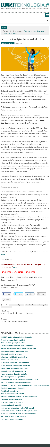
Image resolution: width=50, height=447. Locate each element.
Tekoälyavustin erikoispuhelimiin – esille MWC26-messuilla (17, 408)
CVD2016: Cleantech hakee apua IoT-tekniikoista (17, 313)
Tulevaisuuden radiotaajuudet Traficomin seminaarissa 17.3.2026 (19, 379)
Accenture (12, 305)
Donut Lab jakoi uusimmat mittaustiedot (12, 394)
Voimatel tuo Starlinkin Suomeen (10, 391)
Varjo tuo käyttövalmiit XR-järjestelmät (12, 402)
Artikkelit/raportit (16, 31)
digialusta (20, 305)
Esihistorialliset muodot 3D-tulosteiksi (12, 419)
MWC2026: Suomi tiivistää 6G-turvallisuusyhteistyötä (16, 382)
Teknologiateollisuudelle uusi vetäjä (11, 405)
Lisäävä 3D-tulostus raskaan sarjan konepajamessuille (16, 337)
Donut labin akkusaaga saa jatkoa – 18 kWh (13, 343)
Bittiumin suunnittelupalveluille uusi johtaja (13, 340)
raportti (44, 305)
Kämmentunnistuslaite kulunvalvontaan (14, 321)
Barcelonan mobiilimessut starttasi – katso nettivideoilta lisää (19, 396)
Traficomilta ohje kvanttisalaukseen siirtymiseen (14, 368)
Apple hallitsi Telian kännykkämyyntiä (11, 399)
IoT (39, 305)
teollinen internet (6, 307)
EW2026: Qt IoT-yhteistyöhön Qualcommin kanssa (15, 362)
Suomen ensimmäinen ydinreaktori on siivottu (14, 374)
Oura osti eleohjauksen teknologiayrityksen (13, 377)
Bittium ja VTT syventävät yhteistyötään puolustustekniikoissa (18, 413)
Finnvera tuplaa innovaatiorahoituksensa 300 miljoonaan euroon (19, 411)
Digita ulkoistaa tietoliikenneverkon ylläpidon (13, 416)
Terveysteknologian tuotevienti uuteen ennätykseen (15, 365)
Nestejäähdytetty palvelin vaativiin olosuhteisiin (14, 351)
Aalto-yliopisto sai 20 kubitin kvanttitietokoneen (14, 357)
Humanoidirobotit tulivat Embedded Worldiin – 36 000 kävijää (18, 348)
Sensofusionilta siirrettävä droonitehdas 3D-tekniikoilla (17, 345)
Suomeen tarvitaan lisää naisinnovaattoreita (13, 371)
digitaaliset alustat (30, 305)
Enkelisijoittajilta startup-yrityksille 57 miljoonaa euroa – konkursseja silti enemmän (25, 385)
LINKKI (3, 254)
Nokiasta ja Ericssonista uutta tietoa (11, 354)
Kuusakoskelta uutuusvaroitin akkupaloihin (13, 388)
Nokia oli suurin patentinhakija (9, 360)
